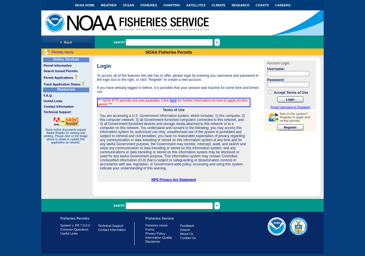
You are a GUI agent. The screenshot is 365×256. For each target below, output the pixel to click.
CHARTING (171, 5)
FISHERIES (148, 5)
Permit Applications (61, 77)
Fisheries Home (157, 225)
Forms (150, 229)
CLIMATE (219, 5)
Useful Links (53, 101)
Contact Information (59, 106)
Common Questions (74, 229)
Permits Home (63, 52)
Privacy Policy (155, 233)
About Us (186, 234)
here (173, 100)
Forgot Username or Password (290, 107)
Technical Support (57, 112)
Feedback (187, 225)
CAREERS (283, 5)
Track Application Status (64, 84)
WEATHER (109, 5)
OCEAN (128, 5)
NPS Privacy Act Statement (174, 180)
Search (185, 229)
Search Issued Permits (61, 71)
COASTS (262, 5)
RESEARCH (240, 5)
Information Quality (159, 237)
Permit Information (58, 65)
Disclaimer (153, 241)
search (119, 42)
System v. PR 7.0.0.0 (75, 225)
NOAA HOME (85, 5)
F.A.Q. (48, 95)
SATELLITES (195, 5)
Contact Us (188, 238)
